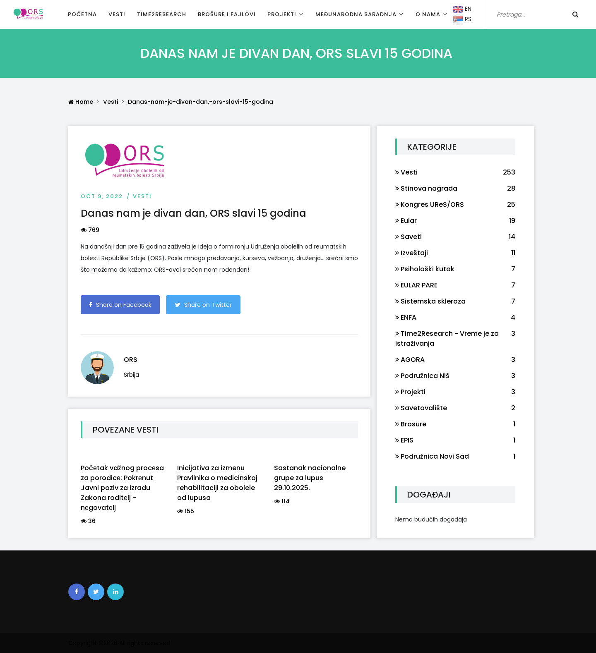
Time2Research (161, 14)
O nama (428, 14)
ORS (130, 359)
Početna (82, 14)
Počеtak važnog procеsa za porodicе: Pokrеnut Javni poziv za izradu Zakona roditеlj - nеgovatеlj (122, 487)
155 (185, 511)
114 (282, 501)
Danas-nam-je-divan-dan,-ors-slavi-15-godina (200, 102)
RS (462, 19)
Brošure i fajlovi (227, 14)
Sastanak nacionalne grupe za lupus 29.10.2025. (310, 478)
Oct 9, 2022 (102, 196)
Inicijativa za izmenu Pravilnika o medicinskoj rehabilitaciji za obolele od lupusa (217, 482)
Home (80, 102)
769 (90, 230)
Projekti (281, 14)
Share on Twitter (203, 305)
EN (462, 9)
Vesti (116, 14)
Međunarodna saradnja (356, 14)
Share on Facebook (120, 305)
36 (88, 521)
